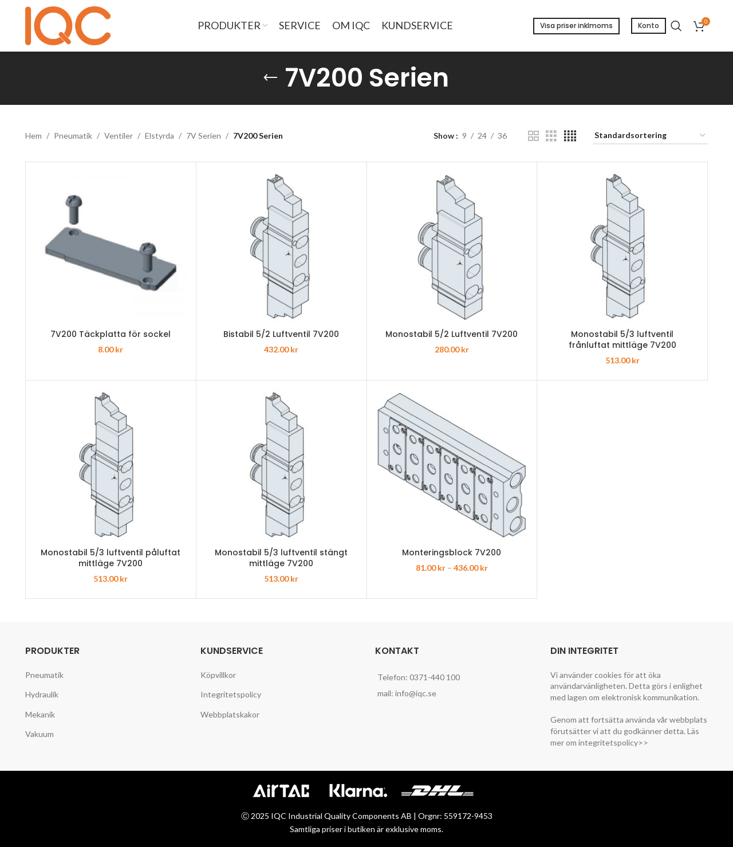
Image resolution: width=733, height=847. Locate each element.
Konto (648, 25)
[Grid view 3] (551, 136)
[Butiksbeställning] (650, 136)
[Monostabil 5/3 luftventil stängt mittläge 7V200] (281, 465)
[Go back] (270, 77)
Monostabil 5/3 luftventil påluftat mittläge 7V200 (110, 558)
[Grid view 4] (570, 136)
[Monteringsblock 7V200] (452, 465)
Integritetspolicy (230, 694)
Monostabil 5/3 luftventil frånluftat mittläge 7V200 (622, 339)
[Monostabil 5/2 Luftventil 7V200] (452, 247)
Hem (33, 135)
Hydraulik (41, 694)
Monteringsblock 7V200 (451, 552)
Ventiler (118, 135)
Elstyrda (159, 135)
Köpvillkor (218, 675)
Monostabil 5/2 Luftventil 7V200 (451, 334)
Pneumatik (73, 135)
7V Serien (203, 135)
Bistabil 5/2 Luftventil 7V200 (281, 334)
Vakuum (39, 734)
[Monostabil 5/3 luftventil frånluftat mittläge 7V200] (622, 247)
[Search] (676, 25)
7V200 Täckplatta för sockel (110, 334)
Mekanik (40, 714)
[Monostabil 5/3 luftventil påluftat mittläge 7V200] (110, 465)
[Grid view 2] (533, 136)
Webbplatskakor (229, 714)
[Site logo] (71, 25)
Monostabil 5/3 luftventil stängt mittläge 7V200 (281, 558)
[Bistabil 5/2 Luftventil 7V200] (281, 247)
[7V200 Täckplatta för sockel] (110, 247)
